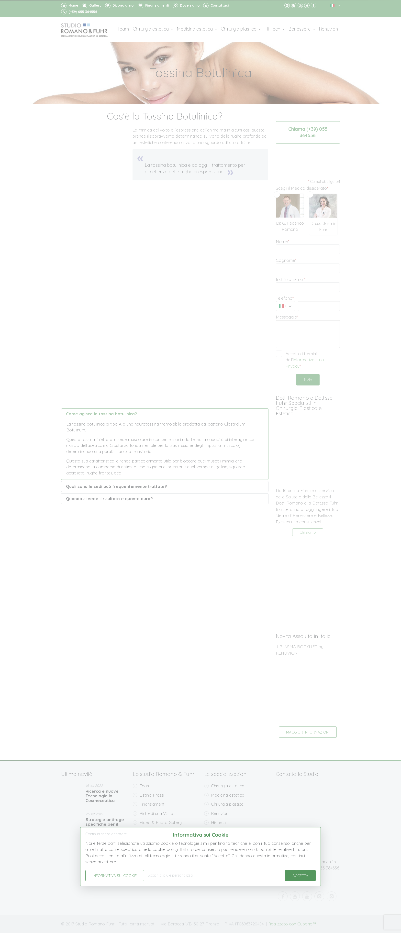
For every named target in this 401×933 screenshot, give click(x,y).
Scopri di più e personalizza (170, 875)
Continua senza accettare (106, 834)
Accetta (300, 875)
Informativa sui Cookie (115, 875)
